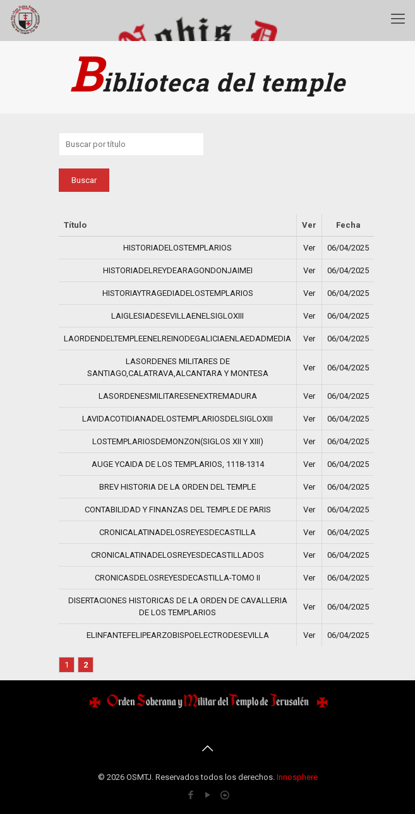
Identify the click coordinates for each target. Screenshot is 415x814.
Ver (309, 247)
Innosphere (297, 777)
